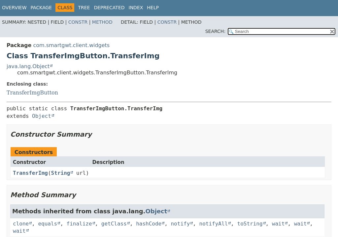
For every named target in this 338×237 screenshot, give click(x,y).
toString (250, 224)
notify (180, 224)
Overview (14, 7)
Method (102, 22)
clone (21, 224)
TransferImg (30, 173)
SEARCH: (215, 31)
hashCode (148, 224)
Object (41, 116)
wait (278, 224)
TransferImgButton (32, 93)
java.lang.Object (28, 66)
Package (41, 7)
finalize (79, 224)
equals (47, 224)
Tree (84, 7)
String (60, 173)
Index (136, 7)
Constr (77, 22)
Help (153, 7)
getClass (114, 224)
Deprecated (109, 7)
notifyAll (213, 224)
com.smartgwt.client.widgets (71, 45)
